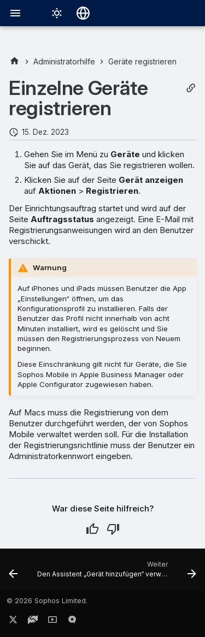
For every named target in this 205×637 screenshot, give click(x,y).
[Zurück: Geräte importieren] (13, 573)
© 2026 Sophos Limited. (47, 601)
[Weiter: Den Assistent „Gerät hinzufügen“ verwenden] (115, 573)
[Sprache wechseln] (83, 13)
